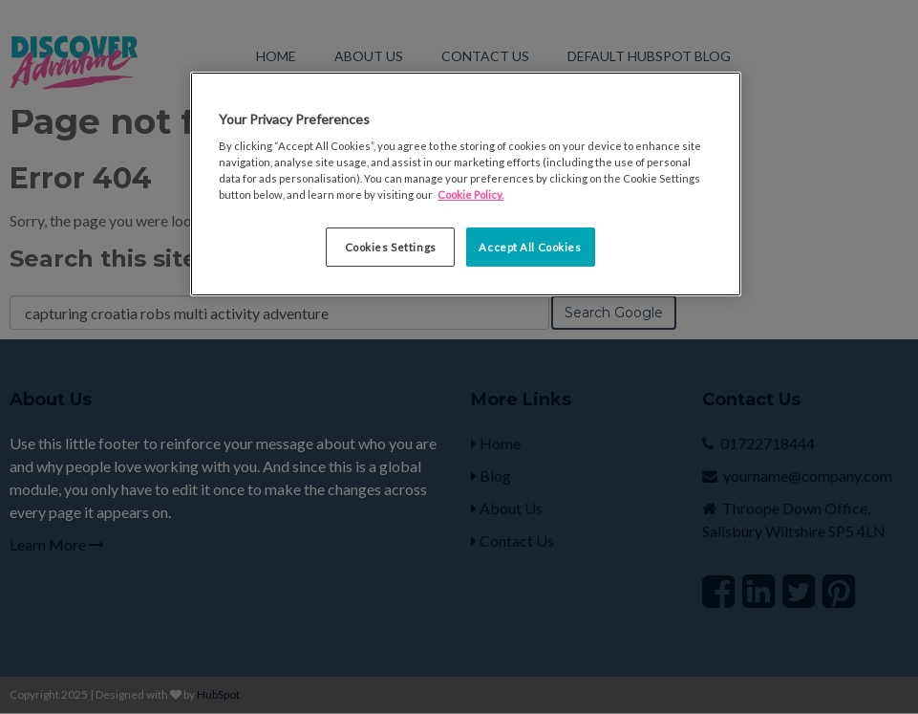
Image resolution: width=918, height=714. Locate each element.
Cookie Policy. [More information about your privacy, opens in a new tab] (470, 194)
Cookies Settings (391, 247)
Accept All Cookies (530, 247)
